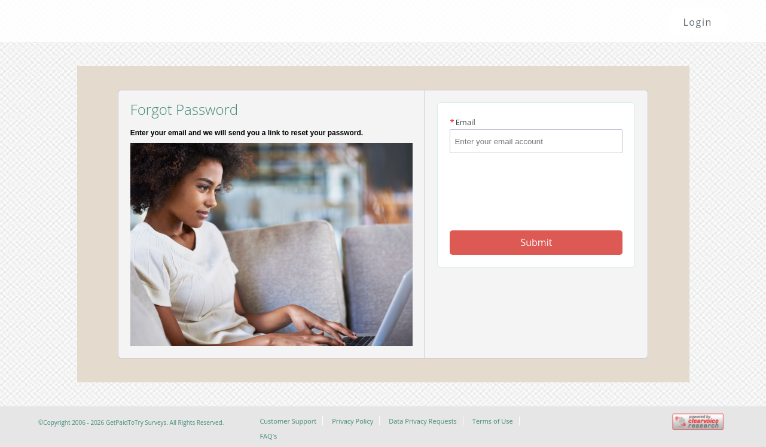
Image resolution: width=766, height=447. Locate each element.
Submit (536, 242)
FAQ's (268, 435)
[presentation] (537, 182)
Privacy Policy (352, 420)
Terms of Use (492, 420)
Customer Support (288, 420)
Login (697, 22)
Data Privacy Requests (423, 420)
